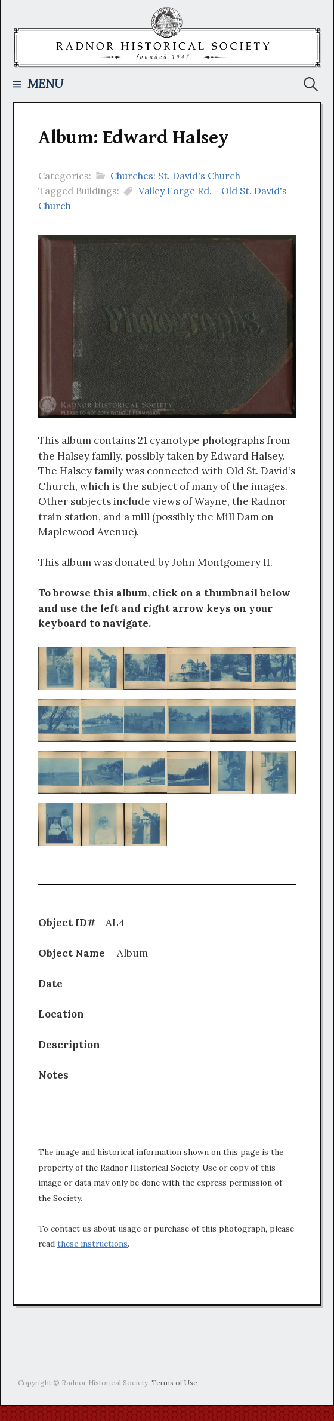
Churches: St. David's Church (175, 176)
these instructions (92, 1243)
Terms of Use (174, 1382)
